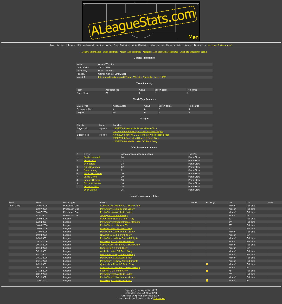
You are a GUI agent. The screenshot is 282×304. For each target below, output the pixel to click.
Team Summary (110, 51)
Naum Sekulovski (93, 173)
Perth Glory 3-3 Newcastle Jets (116, 280)
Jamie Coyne (90, 176)
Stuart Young (90, 170)
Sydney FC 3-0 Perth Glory (114, 215)
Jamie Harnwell (92, 157)
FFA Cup (81, 45)
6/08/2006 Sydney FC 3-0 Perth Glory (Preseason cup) (141, 135)
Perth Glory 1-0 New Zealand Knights (119, 238)
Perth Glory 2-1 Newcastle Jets (116, 257)
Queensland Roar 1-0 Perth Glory (117, 264)
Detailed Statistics (139, 45)
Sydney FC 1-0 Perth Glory (114, 270)
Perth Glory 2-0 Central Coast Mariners (120, 222)
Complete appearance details (193, 51)
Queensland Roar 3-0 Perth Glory (117, 218)
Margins (147, 51)
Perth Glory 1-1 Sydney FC (114, 225)
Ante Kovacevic (92, 167)
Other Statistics (157, 45)
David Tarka (90, 160)
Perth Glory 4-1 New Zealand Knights (119, 261)
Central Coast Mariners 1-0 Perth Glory (120, 267)
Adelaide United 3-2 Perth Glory (116, 251)
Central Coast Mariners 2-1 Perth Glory (120, 205)
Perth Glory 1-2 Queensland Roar (117, 241)
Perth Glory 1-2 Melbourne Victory (117, 231)
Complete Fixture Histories (179, 45)
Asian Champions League (99, 45)
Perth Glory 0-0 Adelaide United (116, 212)
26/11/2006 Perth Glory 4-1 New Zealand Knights (138, 131)
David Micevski (91, 186)
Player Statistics (121, 45)
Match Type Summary (130, 51)
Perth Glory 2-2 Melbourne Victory (117, 277)
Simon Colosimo (92, 183)
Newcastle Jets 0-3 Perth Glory (116, 235)
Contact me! (159, 298)
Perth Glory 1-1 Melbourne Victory (117, 209)
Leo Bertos (89, 163)
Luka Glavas (90, 189)
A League (70, 45)
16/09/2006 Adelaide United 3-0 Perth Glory (135, 141)
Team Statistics (57, 45)
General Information (91, 51)
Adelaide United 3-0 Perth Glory (116, 228)
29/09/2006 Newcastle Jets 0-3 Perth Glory (135, 128)
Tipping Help (200, 45)
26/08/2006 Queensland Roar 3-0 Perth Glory (136, 138)
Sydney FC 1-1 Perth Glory (114, 248)
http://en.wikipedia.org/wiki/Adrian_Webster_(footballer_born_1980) (132, 77)
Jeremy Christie (92, 180)
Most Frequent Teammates (165, 51)
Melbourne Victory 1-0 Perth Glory (117, 254)
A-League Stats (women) (220, 45)
